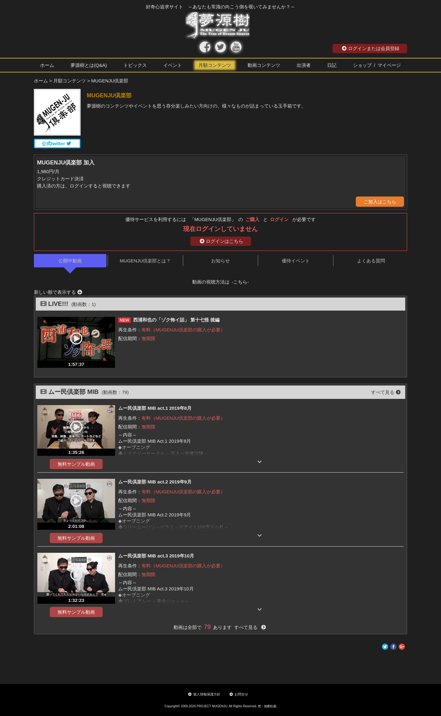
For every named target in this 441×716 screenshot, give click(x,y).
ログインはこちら (221, 241)
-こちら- (240, 281)
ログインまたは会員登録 (370, 48)
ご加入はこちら (380, 201)
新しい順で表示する (58, 292)
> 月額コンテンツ (67, 80)
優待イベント (296, 260)
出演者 (304, 65)
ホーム (47, 65)
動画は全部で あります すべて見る (220, 627)
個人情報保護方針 (204, 694)
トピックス (135, 65)
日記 (332, 65)
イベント (172, 65)
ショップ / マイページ (377, 65)
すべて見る (386, 392)
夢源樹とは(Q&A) (89, 65)
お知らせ (220, 260)
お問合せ (239, 694)
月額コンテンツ (214, 65)
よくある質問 (371, 260)
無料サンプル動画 (76, 464)
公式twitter (56, 143)
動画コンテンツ (264, 65)
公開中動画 (70, 260)
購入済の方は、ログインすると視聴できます (83, 185)
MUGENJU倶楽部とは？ (145, 260)
